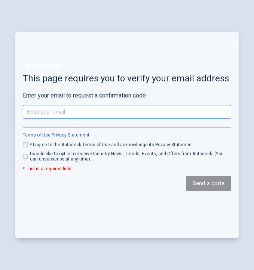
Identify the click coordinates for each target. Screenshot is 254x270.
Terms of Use (37, 135)
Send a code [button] (208, 183)
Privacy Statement (70, 135)
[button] (43, 65)
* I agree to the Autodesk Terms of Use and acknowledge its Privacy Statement (111, 144)
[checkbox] (127, 144)
